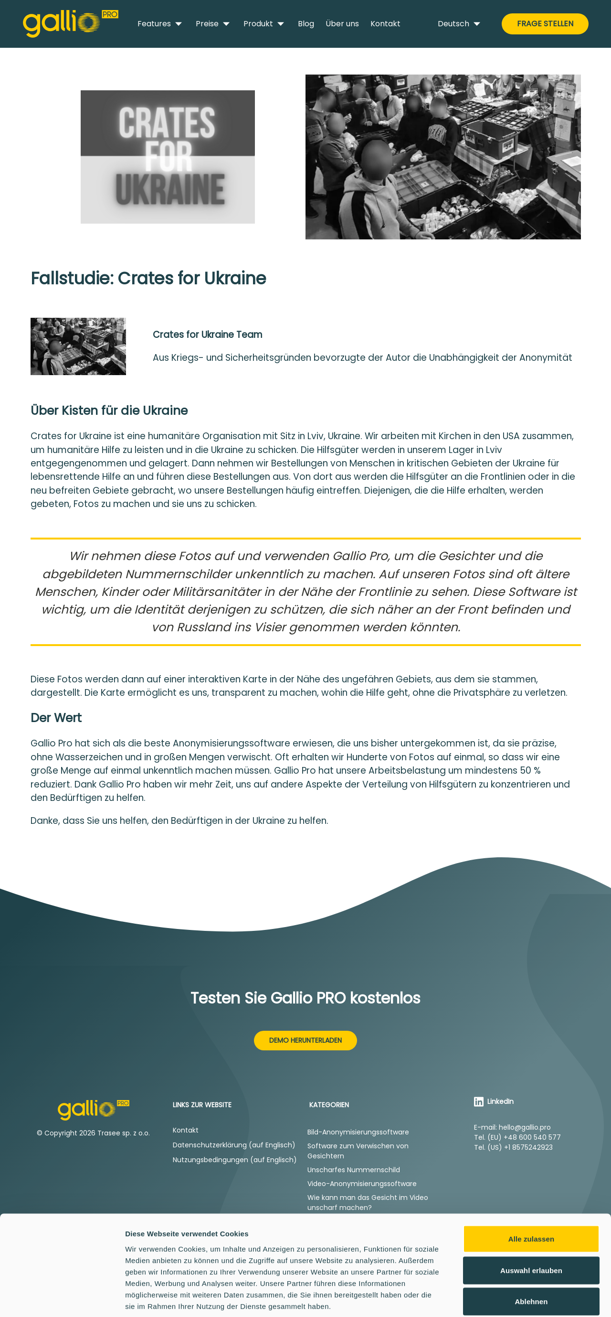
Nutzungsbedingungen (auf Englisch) (235, 1160)
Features (160, 24)
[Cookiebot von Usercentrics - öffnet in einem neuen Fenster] (62, 1298)
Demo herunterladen (305, 1040)
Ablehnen (531, 1254)
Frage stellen (545, 23)
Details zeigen (508, 1298)
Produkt (264, 24)
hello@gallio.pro (525, 1127)
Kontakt (385, 23)
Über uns (342, 23)
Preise (214, 24)
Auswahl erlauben (531, 1223)
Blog (306, 23)
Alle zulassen (531, 1191)
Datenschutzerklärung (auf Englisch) (234, 1145)
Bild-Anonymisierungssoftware (358, 1132)
